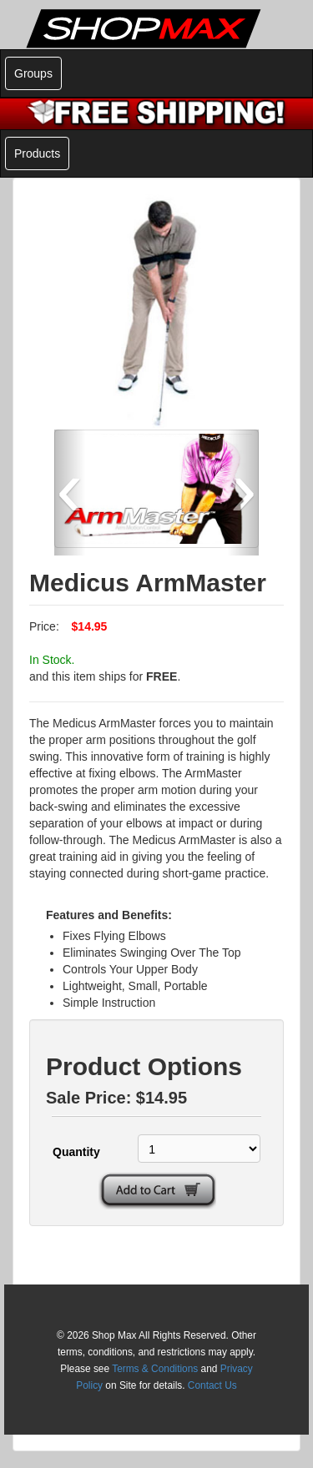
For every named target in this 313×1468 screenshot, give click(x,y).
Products (37, 153)
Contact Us (212, 1385)
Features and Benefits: (109, 915)
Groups (33, 73)
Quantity (76, 1152)
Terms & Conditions (155, 1369)
